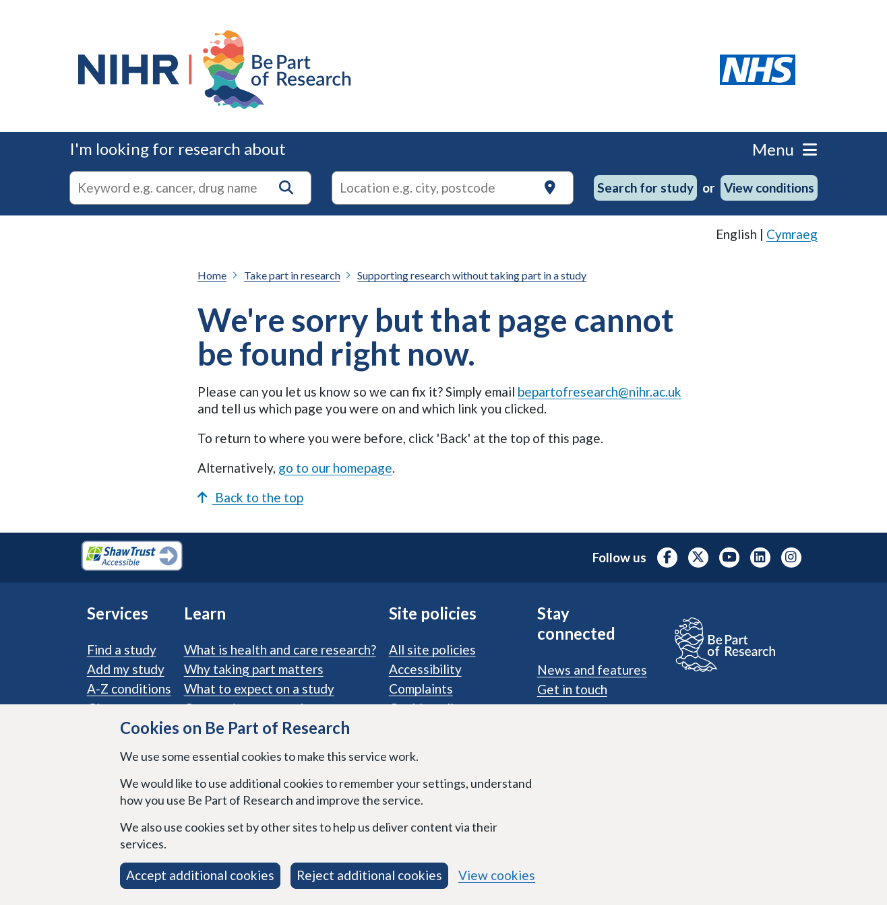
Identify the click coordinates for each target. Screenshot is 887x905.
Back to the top (250, 497)
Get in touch (572, 689)
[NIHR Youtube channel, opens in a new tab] (729, 557)
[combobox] (190, 188)
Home (211, 275)
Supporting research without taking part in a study (471, 275)
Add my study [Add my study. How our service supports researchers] (125, 669)
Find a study (121, 649)
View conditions (769, 187)
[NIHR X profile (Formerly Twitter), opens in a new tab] (698, 557)
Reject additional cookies (369, 875)
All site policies (432, 649)
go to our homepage (335, 467)
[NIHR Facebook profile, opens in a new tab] (667, 557)
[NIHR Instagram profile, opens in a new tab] (791, 557)
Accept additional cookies (200, 875)
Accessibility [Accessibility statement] (425, 669)
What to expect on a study (259, 688)
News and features (592, 669)
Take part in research (292, 275)
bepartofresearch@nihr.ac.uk (599, 391)
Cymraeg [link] (792, 234)
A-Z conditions (129, 688)
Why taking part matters (254, 669)
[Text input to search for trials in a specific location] (453, 188)
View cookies (496, 875)
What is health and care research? (280, 649)
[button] (286, 187)
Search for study (645, 187)
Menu (784, 149)
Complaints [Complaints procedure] (421, 688)
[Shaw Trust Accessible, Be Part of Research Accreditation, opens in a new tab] (132, 557)
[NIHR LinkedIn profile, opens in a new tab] (760, 557)
